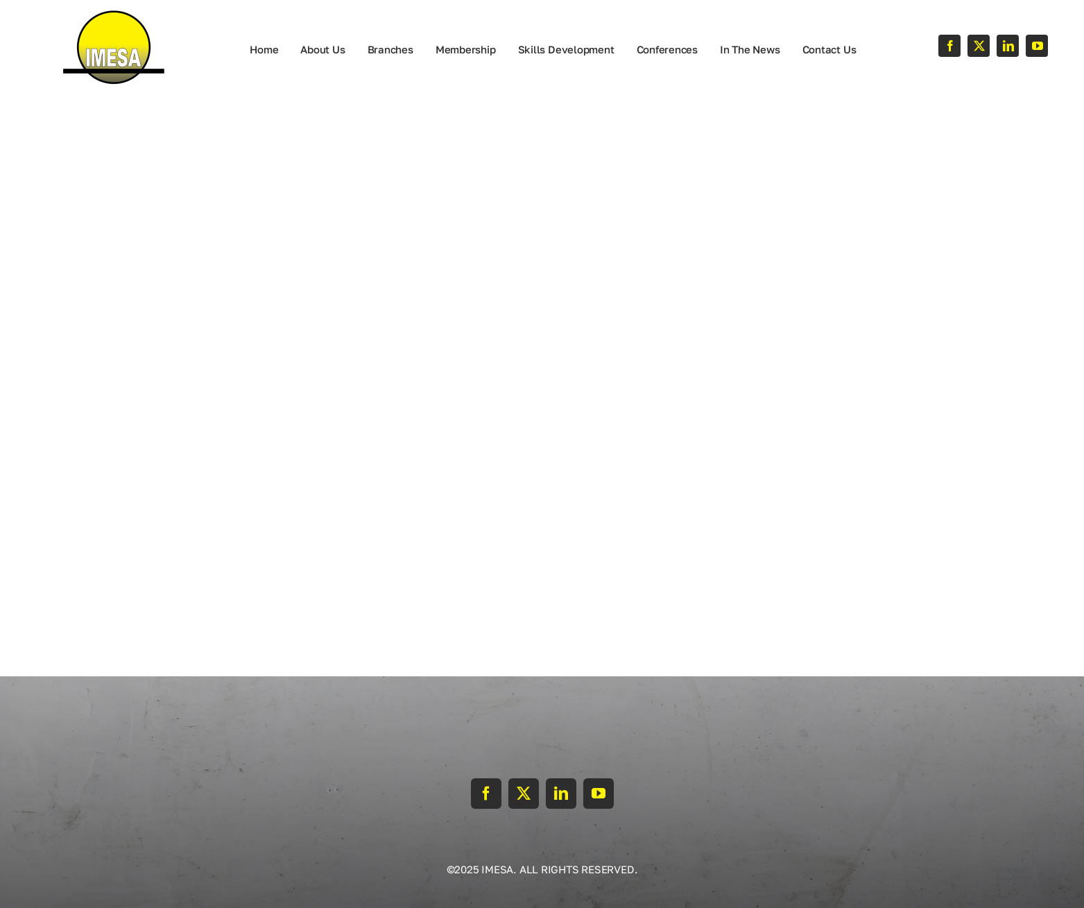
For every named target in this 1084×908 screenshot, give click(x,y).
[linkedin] (1008, 46)
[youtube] (1037, 46)
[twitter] (978, 46)
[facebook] (949, 46)
